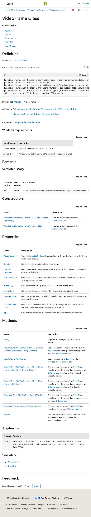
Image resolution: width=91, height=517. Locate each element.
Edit (86, 67)
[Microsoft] (45, 4)
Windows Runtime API (37, 9)
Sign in (86, 3)
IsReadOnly (8, 285)
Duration (7, 264)
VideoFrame (57, 220)
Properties (8, 41)
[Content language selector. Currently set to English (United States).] (18, 498)
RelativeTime (8, 291)
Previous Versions (27, 504)
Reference (20, 9)
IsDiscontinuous (10, 277)
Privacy (63, 504)
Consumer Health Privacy (16, 508)
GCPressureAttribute (68, 108)
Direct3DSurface (10, 255)
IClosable (11, 465)
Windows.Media (56, 9)
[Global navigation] (3, 3)
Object (17, 101)
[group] (45, 86)
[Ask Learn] (73, 10)
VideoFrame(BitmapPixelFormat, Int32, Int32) (22, 225)
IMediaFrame (33, 122)
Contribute (51, 504)
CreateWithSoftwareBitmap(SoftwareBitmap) (22, 406)
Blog (40, 504)
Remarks (8, 34)
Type (5, 312)
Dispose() (7, 414)
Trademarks (51, 508)
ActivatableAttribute (22, 108)
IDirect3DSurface (36, 255)
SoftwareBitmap (10, 296)
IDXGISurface (53, 373)
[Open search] (79, 3)
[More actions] (86, 10)
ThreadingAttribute (50, 113)
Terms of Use (37, 508)
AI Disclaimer (11, 504)
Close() (6, 339)
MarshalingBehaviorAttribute (27, 113)
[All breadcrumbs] (4, 10)
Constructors (10, 38)
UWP (11, 9)
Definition (8, 30)
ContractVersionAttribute (45, 108)
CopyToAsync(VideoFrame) (14, 358)
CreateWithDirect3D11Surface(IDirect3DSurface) (23, 395)
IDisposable (20, 122)
